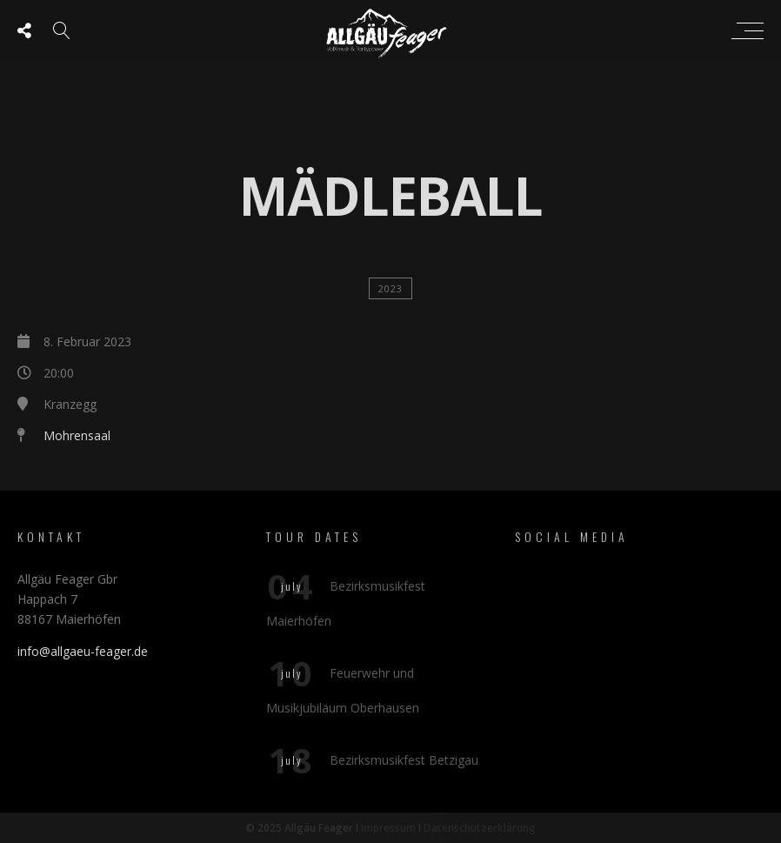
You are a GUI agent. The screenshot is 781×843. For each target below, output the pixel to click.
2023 (390, 288)
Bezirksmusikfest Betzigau (404, 760)
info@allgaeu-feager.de (82, 651)
